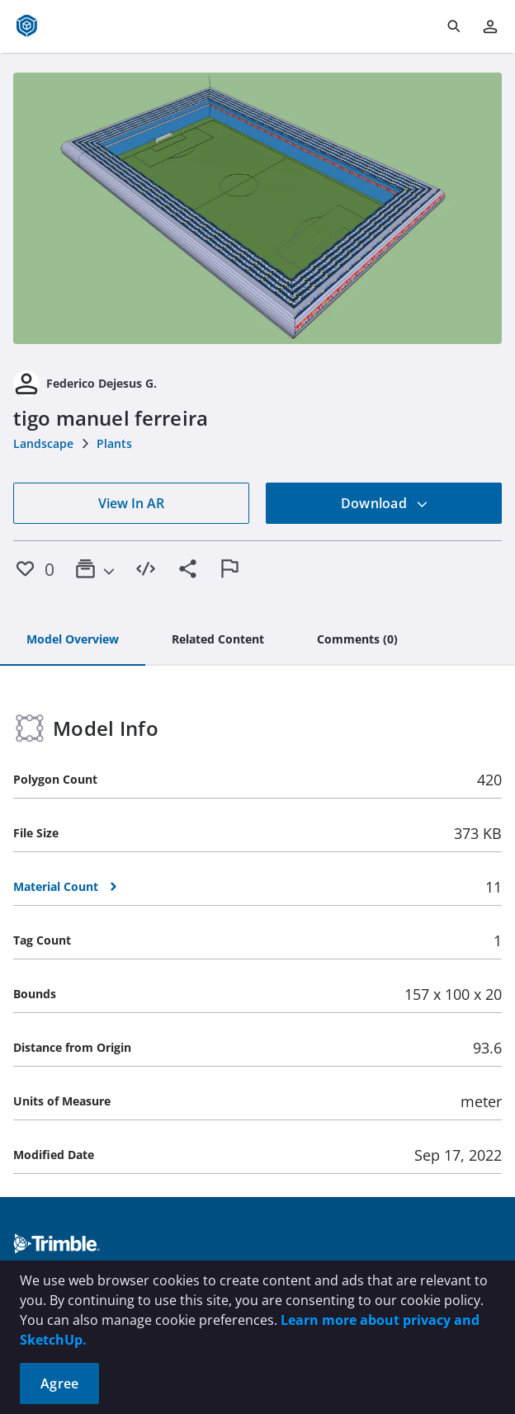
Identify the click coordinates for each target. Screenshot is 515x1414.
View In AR (131, 503)
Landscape (43, 443)
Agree (59, 1383)
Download (384, 503)
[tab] (72, 640)
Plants (114, 443)
